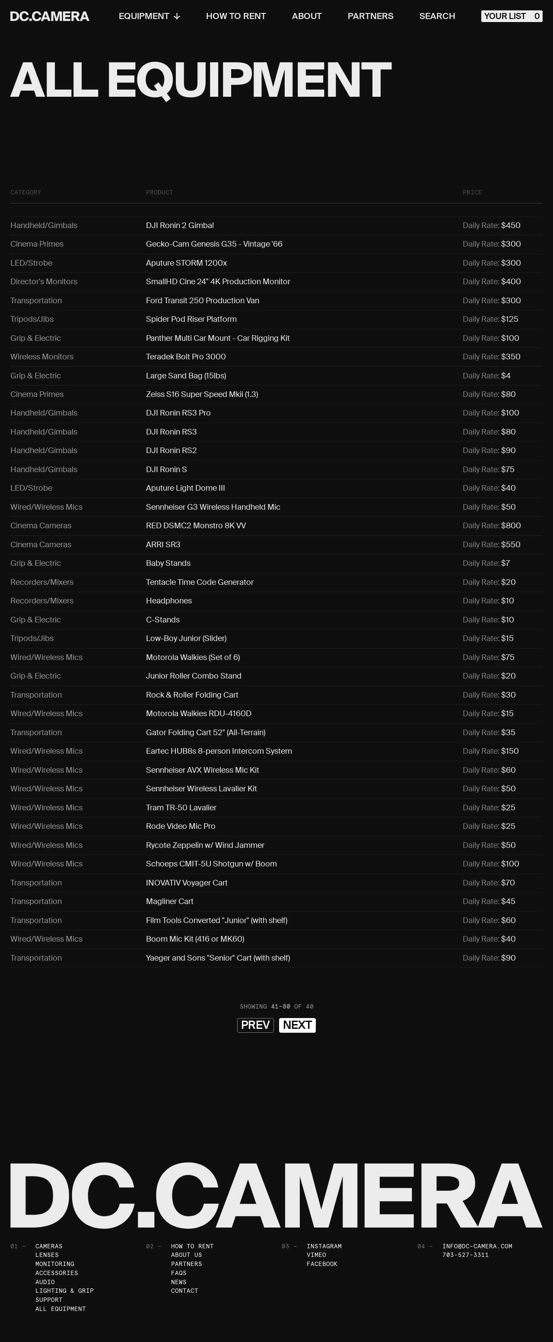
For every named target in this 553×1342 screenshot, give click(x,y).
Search (434, 16)
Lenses (47, 1202)
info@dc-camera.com (477, 1192)
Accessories (56, 1220)
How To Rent (233, 16)
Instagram (324, 1192)
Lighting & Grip (64, 1238)
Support (49, 1247)
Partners (368, 16)
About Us (186, 1202)
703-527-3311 (465, 1202)
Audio (45, 1229)
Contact (184, 1238)
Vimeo (316, 1202)
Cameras (49, 1192)
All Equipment (60, 1256)
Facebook (322, 1211)
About (304, 16)
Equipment (146, 16)
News (179, 1229)
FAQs (179, 1220)
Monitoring (54, 1211)
